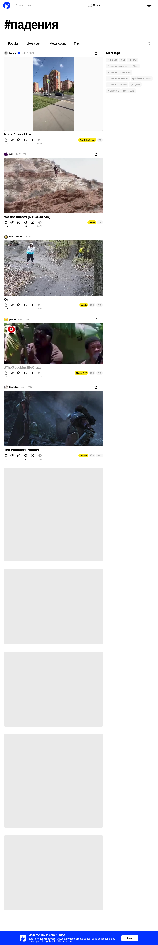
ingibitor (13, 53)
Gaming (83, 455)
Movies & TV (81, 373)
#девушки (135, 84)
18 (99, 304)
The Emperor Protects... (23, 450)
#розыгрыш (128, 90)
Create (94, 5)
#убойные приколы (141, 78)
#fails (135, 66)
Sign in (130, 937)
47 (99, 455)
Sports (92, 222)
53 (99, 372)
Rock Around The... (19, 134)
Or (6, 299)
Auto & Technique (87, 140)
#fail (123, 59)
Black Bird (14, 387)
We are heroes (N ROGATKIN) (27, 217)
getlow (12, 319)
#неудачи (112, 59)
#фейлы (132, 59)
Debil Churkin (15, 237)
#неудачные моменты (118, 66)
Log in (149, 5)
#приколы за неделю (118, 78)
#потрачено (113, 90)
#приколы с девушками (119, 72)
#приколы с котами (117, 84)
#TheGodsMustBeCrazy (22, 367)
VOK (11, 154)
